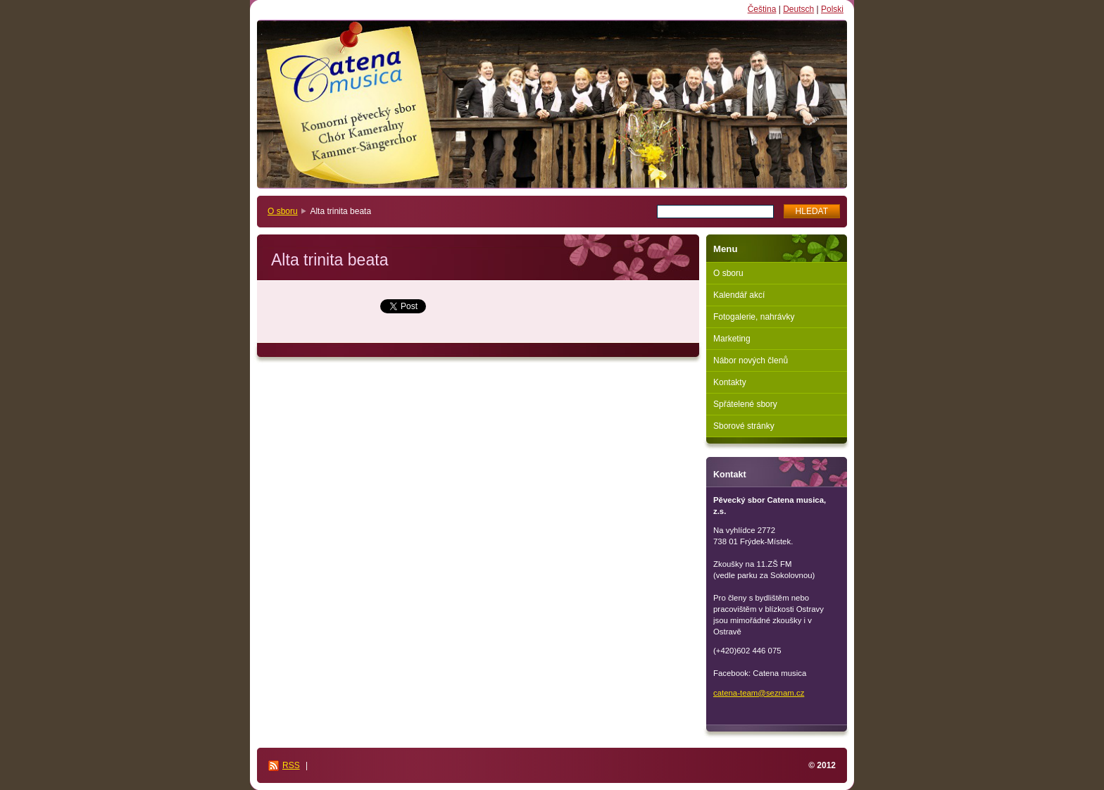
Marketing (732, 339)
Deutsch (798, 9)
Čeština (762, 9)
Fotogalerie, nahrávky (753, 317)
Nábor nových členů (750, 360)
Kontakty (729, 382)
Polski (832, 9)
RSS (291, 765)
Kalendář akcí (739, 295)
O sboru (283, 211)
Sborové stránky (743, 426)
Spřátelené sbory (745, 404)
